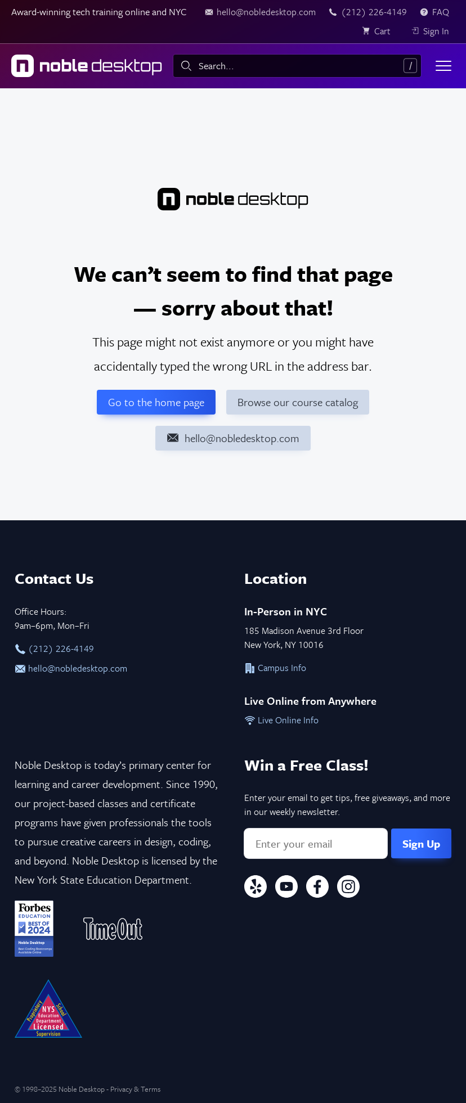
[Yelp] (255, 888)
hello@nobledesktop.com (71, 668)
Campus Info (275, 667)
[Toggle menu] (443, 66)
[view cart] (380, 30)
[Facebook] (317, 888)
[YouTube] (286, 888)
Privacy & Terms (135, 1089)
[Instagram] (348, 888)
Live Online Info (281, 720)
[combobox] (297, 66)
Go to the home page (156, 401)
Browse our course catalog (298, 401)
